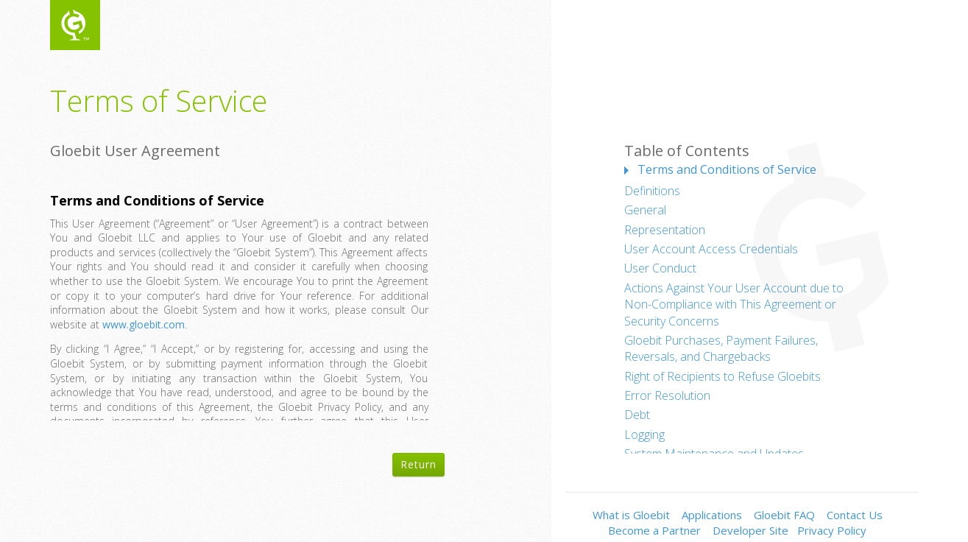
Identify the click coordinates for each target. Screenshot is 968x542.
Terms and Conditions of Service (726, 169)
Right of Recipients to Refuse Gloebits (722, 376)
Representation (664, 230)
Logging (644, 434)
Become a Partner (654, 530)
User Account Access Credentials (711, 249)
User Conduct (660, 268)
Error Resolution (667, 395)
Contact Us (855, 514)
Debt (637, 414)
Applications (712, 514)
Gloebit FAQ (784, 514)
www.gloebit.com (143, 324)
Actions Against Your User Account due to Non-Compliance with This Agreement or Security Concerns (734, 304)
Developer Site (750, 530)
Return (418, 464)
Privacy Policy (831, 530)
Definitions (652, 191)
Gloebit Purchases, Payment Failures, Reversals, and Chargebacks (721, 348)
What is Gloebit (631, 514)
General (645, 210)
